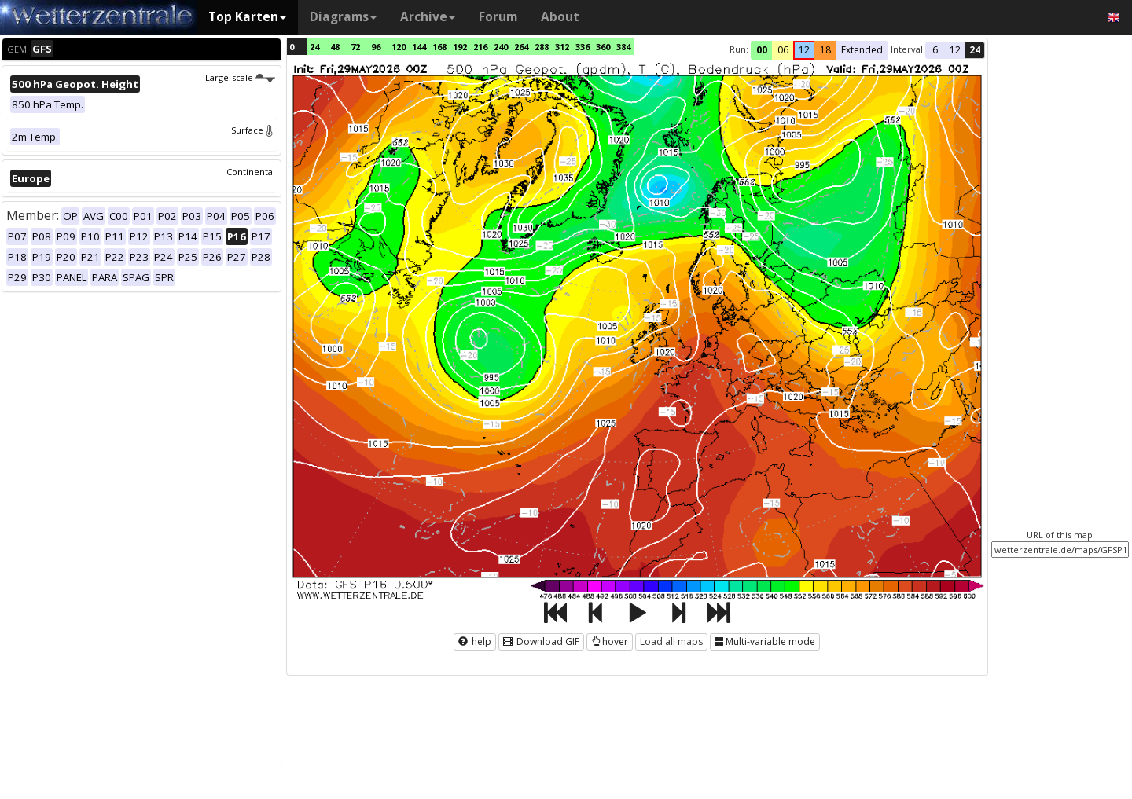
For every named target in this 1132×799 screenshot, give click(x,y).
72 (355, 47)
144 (419, 47)
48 (335, 47)
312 (562, 47)
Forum (498, 17)
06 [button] (782, 50)
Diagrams (343, 17)
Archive (427, 17)
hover (609, 641)
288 (542, 47)
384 (623, 47)
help (474, 641)
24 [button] (974, 50)
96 (375, 47)
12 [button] (804, 50)
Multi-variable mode (765, 641)
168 (439, 47)
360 (603, 47)
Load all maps (671, 641)
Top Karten (247, 17)
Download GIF (541, 641)
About (560, 17)
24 (314, 47)
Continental (250, 172)
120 (398, 47)
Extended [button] (862, 50)
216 (480, 47)
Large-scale (240, 77)
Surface (253, 130)
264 (521, 47)
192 (460, 47)
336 (582, 47)
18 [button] (825, 50)
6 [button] (935, 50)
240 (501, 47)
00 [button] (761, 50)
